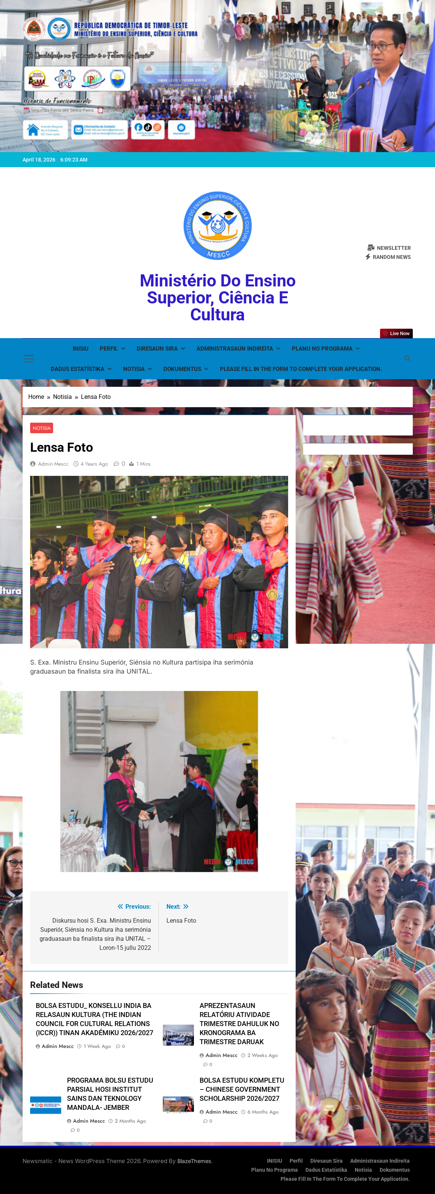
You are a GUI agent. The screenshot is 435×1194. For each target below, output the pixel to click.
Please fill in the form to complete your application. (301, 369)
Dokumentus (182, 369)
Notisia (134, 369)
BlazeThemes (194, 1161)
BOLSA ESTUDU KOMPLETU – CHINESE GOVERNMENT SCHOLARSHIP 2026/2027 (242, 1090)
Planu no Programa (322, 348)
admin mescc (53, 464)
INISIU (81, 348)
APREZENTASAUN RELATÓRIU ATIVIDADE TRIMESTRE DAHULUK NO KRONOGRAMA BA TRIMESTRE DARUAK (239, 1024)
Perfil (109, 348)
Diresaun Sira (157, 348)
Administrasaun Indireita (235, 348)
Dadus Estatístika (77, 369)
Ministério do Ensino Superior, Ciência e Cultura (218, 298)
